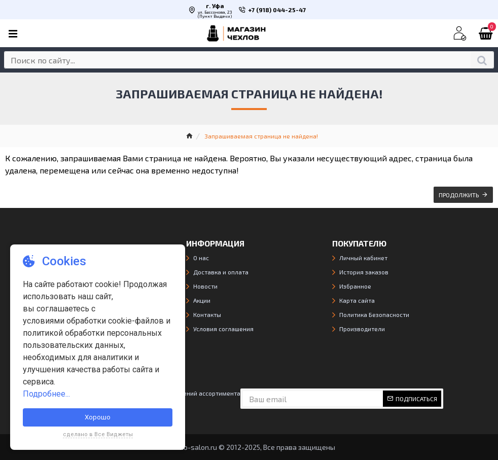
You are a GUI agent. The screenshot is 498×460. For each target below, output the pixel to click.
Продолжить (459, 194)
